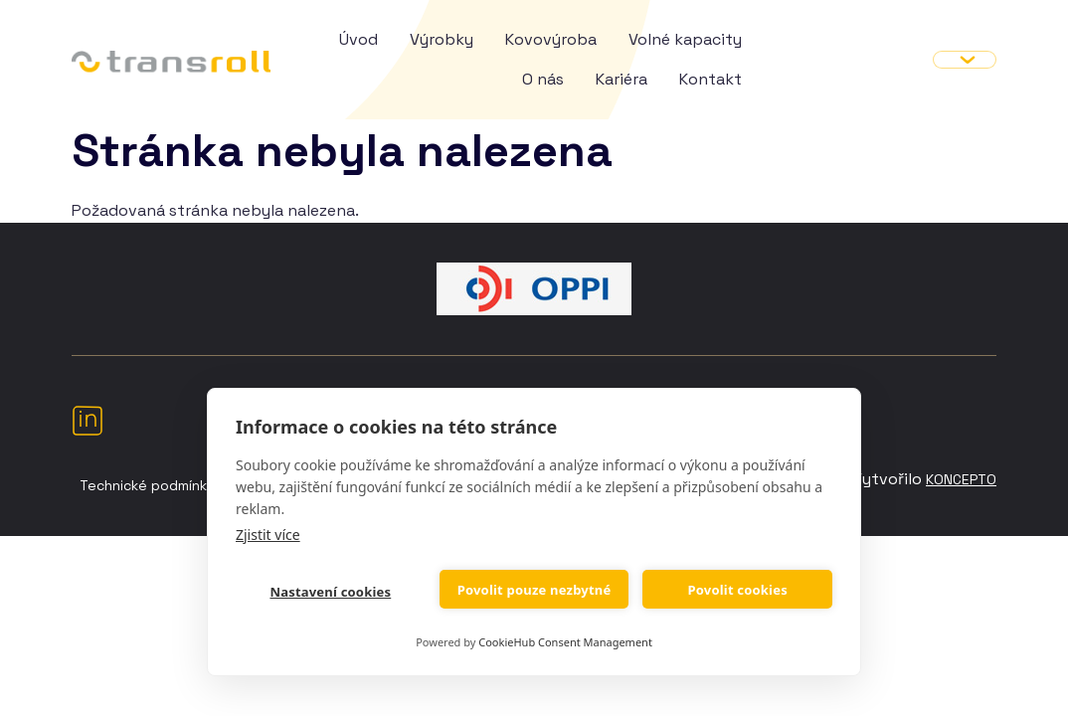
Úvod (358, 39)
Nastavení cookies (330, 592)
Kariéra (621, 79)
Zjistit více (268, 534)
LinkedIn (87, 420)
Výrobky (441, 39)
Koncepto (961, 479)
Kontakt (710, 79)
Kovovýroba (551, 39)
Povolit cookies (737, 590)
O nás (543, 79)
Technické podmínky (147, 485)
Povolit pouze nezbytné (534, 590)
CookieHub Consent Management (565, 641)
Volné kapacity (685, 39)
